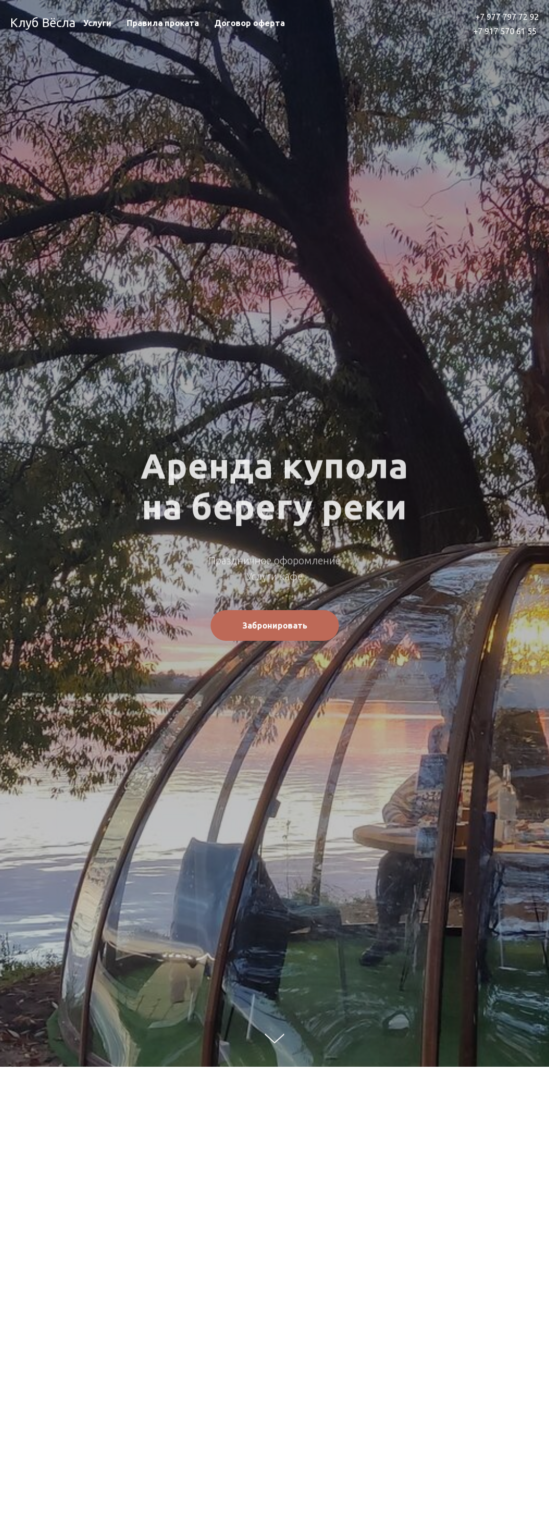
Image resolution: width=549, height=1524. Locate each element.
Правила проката (163, 23)
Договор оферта (249, 23)
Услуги (97, 23)
